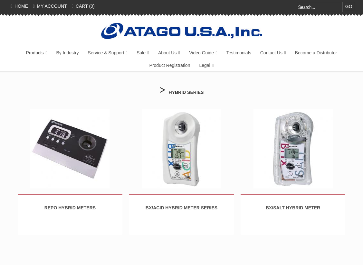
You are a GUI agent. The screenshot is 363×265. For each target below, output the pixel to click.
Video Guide (201, 52)
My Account (50, 6)
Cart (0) (83, 6)
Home (19, 6)
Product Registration (169, 65)
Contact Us (271, 52)
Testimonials (238, 52)
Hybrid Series (186, 92)
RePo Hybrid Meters (70, 207)
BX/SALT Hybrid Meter (293, 207)
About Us (167, 52)
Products (35, 52)
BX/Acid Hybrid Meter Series (181, 207)
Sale (141, 52)
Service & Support (106, 52)
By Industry (67, 52)
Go (348, 6)
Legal (204, 65)
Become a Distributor (316, 52)
